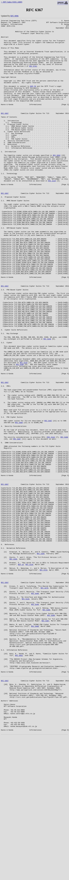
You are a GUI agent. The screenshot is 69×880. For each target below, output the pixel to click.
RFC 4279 (44, 698)
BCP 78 (33, 100)
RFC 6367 (4, 131)
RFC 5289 (64, 518)
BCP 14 (21, 670)
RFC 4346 (35, 704)
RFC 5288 (20, 431)
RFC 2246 (13, 664)
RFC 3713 (43, 677)
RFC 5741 (33, 76)
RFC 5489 (19, 500)
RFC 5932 (56, 182)
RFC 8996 (14, 16)
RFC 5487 (48, 498)
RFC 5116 (23, 429)
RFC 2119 (52, 212)
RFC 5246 (47, 401)
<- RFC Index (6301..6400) (11, 2)
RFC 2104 (40, 657)
